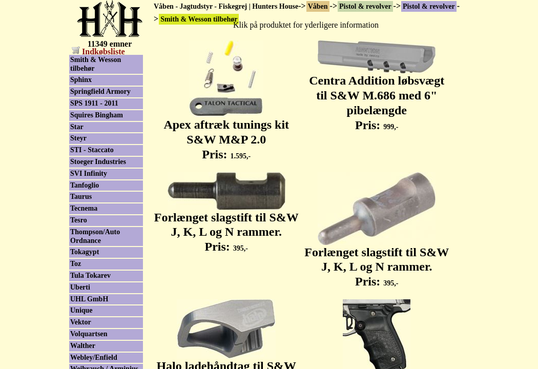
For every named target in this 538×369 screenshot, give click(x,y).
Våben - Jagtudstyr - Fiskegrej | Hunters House (226, 6)
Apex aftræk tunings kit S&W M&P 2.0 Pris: (226, 134)
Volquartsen (89, 334)
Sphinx (81, 80)
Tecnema (83, 208)
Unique (81, 310)
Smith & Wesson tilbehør (95, 64)
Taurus (81, 196)
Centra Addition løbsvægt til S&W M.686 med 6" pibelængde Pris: (376, 97)
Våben (318, 6)
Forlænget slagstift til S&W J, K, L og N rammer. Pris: (226, 226)
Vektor (80, 322)
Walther (82, 346)
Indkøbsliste (98, 51)
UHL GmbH (89, 299)
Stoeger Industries (98, 162)
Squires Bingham (96, 115)
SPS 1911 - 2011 (94, 103)
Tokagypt (84, 252)
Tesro (78, 220)
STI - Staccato (92, 150)
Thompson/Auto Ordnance (95, 236)
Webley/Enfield (93, 357)
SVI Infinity (88, 173)
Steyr (78, 138)
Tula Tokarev (90, 275)
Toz (75, 264)
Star (77, 127)
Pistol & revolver (365, 6)
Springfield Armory (100, 91)
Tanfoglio (84, 185)
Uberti (80, 287)
